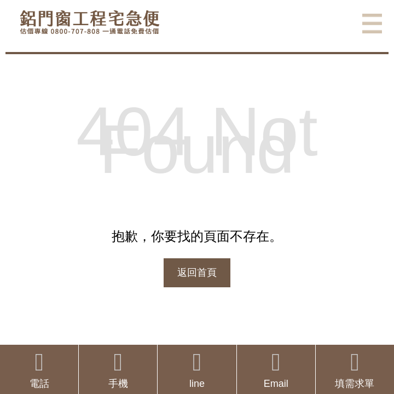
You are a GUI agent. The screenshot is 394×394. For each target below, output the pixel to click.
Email (276, 369)
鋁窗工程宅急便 (89, 22)
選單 (372, 23)
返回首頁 (197, 272)
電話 (39, 369)
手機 (118, 369)
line (197, 369)
